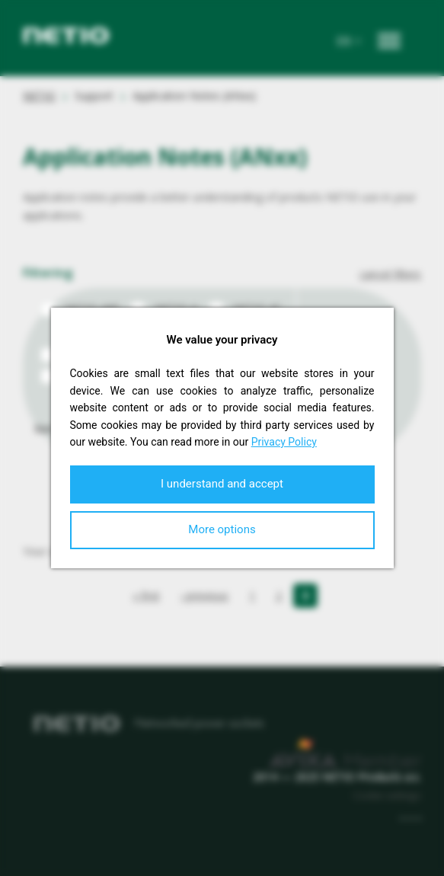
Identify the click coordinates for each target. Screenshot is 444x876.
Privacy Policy (284, 442)
